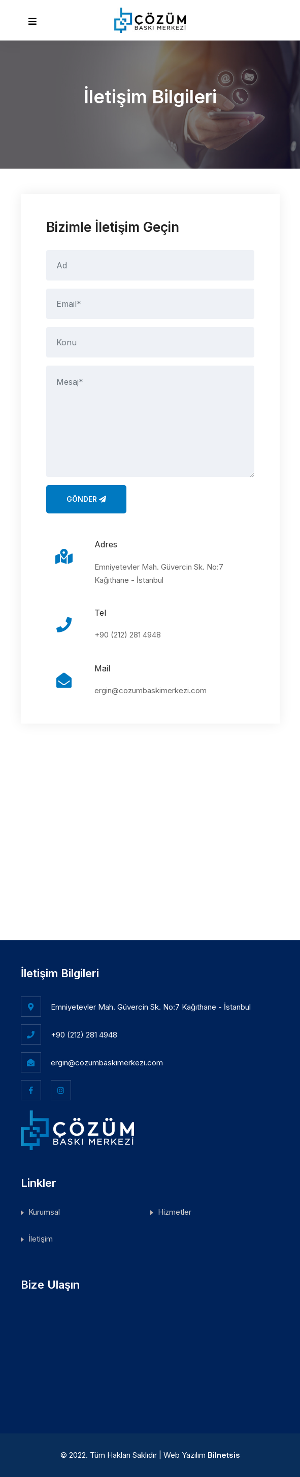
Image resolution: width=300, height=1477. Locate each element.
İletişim (40, 1239)
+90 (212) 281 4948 (127, 635)
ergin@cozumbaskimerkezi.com (150, 690)
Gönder (86, 499)
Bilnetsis (224, 1455)
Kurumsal (44, 1212)
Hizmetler (174, 1212)
